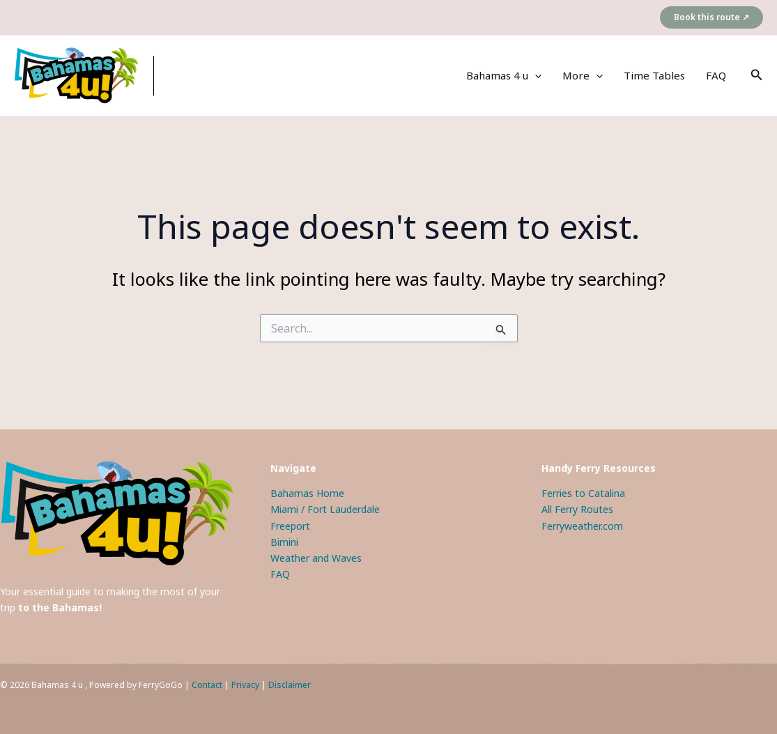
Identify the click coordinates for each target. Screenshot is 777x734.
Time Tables (654, 75)
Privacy (245, 685)
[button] (711, 17)
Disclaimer (289, 685)
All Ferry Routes (577, 509)
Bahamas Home (307, 493)
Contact (207, 685)
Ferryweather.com (582, 526)
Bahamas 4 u (503, 75)
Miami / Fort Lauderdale (325, 509)
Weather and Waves (316, 558)
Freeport (290, 526)
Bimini (284, 542)
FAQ (716, 75)
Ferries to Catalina (583, 493)
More (582, 75)
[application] (534, 75)
